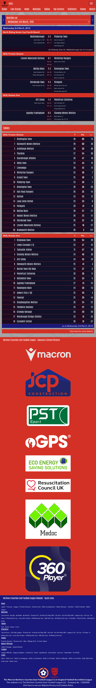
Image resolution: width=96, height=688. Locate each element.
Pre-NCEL (76, 653)
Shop (3, 658)
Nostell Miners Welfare (27, 215)
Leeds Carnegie (23, 245)
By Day (12, 615)
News (26, 9)
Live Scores (16, 9)
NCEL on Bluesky (62, 658)
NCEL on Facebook (35, 658)
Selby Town (21, 163)
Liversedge (21, 167)
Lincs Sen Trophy (24, 618)
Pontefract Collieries (63, 99)
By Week (19, 615)
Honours (60, 653)
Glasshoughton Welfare (27, 302)
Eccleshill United (24, 321)
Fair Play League (16, 632)
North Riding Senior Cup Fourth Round (21, 32)
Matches (37, 9)
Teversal (20, 297)
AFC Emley (40, 99)
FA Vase (85, 632)
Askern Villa (22, 292)
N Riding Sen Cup (37, 618)
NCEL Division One (11, 95)
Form (17, 627)
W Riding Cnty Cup (61, 618)
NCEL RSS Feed (87, 658)
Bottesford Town (24, 278)
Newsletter (68, 653)
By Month (26, 615)
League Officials (6, 653)
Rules (36, 653)
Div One (58, 615)
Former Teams (42, 641)
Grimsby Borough (24, 312)
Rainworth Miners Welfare (28, 144)
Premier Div (35, 615)
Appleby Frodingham (35, 113)
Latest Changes (6, 647)
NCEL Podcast (80, 607)
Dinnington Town (61, 68)
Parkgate (58, 82)
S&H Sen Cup (49, 618)
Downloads (52, 653)
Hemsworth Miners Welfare (29, 264)
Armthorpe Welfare (25, 148)
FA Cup (86, 615)
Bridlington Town (24, 139)
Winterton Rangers (62, 58)
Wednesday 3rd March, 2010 (16, 28)
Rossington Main (24, 288)
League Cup (79, 615)
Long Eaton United (25, 201)
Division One (36, 607)
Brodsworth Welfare (25, 230)
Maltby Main (38, 68)
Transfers (71, 607)
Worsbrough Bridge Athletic (29, 316)
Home (4, 9)
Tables (47, 9)
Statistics (72, 9)
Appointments (17, 647)
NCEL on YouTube (75, 658)
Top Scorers (58, 9)
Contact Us (29, 653)
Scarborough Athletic (26, 158)
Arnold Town (22, 177)
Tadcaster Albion (24, 249)
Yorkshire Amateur (25, 307)
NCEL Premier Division (13, 53)
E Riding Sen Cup (11, 618)
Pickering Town (60, 36)
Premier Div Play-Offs (47, 615)
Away (12, 627)
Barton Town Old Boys (26, 269)
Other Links (13, 661)
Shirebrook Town (37, 82)
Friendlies (72, 618)
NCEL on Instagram (21, 658)
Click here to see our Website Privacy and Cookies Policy (48, 685)
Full (2, 627)
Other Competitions (48, 607)
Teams (83, 9)
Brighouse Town (24, 240)
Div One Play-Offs (68, 615)
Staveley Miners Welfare (65, 113)
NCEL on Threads (49, 658)
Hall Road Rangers (25, 191)
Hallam (20, 196)
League (16, 607)
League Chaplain (18, 653)
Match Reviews (61, 607)
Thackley (20, 153)
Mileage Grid (32, 641)
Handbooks (43, 653)
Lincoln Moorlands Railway (32, 58)
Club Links (4, 661)
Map (24, 641)
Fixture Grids (81, 618)
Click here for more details (81, 331)
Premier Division (25, 607)
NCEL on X (9, 658)
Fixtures (9, 607)
